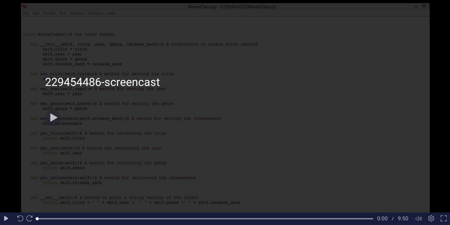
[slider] (205, 218)
